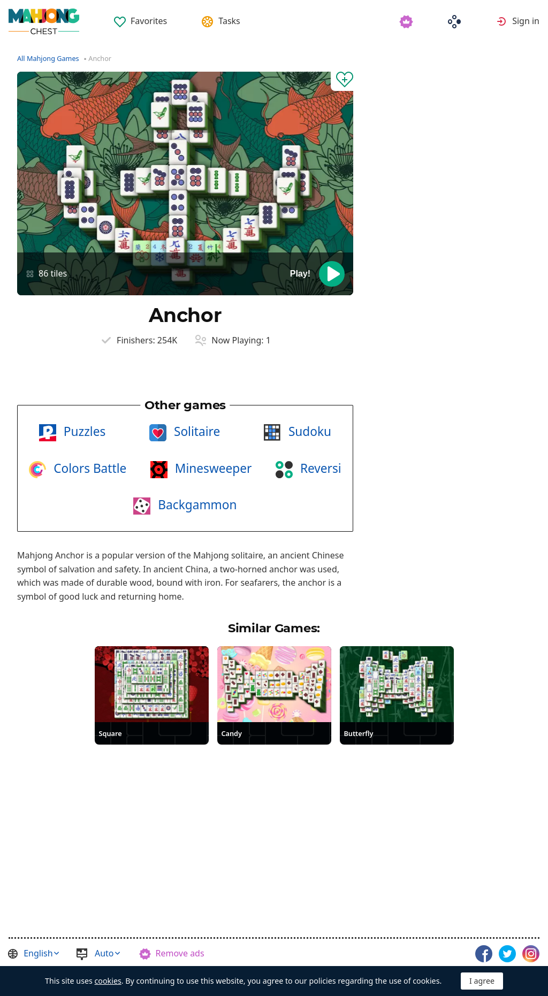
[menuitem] (140, 17)
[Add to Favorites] (342, 81)
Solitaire (195, 431)
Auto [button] (104, 953)
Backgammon (196, 504)
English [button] (38, 953)
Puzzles (82, 431)
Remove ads (180, 953)
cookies (108, 981)
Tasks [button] (229, 21)
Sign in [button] (525, 21)
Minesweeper (212, 468)
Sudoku (308, 431)
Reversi (319, 468)
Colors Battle (88, 468)
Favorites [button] (149, 21)
